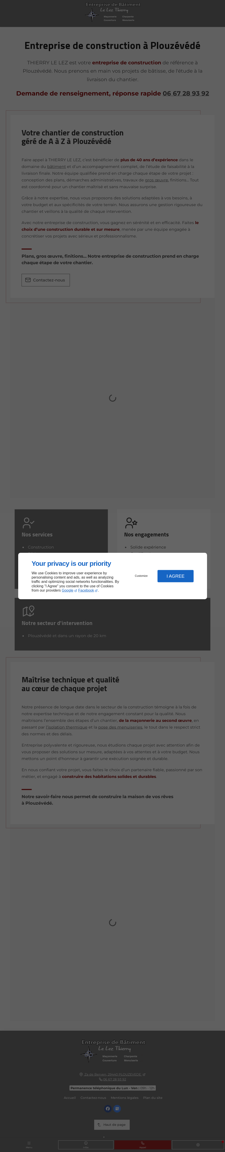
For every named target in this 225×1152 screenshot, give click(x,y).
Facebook (86, 590)
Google (68, 590)
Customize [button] (141, 575)
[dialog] (112, 576)
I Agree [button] (176, 576)
